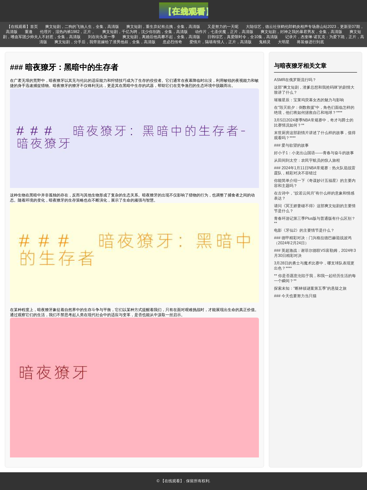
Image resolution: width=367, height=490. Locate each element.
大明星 (284, 42)
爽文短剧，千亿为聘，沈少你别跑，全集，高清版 (145, 32)
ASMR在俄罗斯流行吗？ (295, 80)
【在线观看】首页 (22, 27)
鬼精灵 (265, 42)
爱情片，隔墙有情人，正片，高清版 (220, 42)
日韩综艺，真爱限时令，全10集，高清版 (242, 37)
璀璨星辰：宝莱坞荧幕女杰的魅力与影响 (309, 100)
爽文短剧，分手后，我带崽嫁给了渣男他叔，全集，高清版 (104, 42)
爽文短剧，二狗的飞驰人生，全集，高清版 (82, 27)
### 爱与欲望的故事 (291, 145)
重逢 (29, 32)
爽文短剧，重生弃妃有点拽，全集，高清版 (163, 27)
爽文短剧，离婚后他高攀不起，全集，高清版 (161, 37)
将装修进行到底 (310, 42)
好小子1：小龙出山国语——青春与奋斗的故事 (314, 153)
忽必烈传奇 (172, 42)
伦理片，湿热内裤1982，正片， (67, 32)
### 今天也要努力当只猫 (295, 296)
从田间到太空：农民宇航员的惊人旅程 (307, 160)
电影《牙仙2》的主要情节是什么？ (304, 230)
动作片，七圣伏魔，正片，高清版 (224, 32)
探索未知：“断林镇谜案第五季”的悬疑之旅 (310, 288)
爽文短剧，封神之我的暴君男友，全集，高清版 (301, 32)
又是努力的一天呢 (223, 27)
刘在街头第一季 (101, 37)
